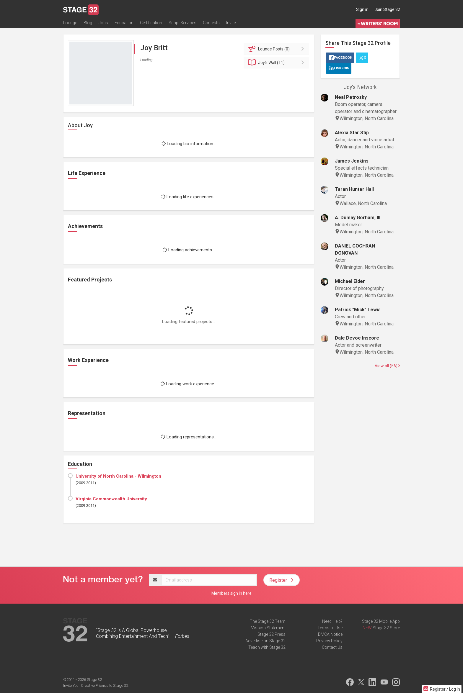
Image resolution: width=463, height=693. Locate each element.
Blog (88, 22)
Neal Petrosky (351, 97)
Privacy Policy (329, 640)
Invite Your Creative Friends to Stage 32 (95, 685)
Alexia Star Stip (352, 132)
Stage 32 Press (271, 634)
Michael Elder (350, 281)
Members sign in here (231, 593)
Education (124, 22)
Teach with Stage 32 (267, 647)
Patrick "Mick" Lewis (358, 309)
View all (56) (387, 365)
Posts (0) (277, 49)
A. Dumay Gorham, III (357, 217)
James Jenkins (352, 161)
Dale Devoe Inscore (357, 338)
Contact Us (332, 647)
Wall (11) (277, 62)
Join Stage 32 (387, 9)
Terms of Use (330, 627)
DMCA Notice (330, 634)
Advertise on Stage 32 (265, 640)
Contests (211, 22)
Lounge (70, 22)
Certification (151, 22)
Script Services (182, 22)
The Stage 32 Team (268, 621)
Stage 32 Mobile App (381, 621)
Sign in (362, 9)
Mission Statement (268, 627)
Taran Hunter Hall (354, 189)
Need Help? (332, 621)
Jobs (103, 22)
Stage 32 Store (386, 627)
